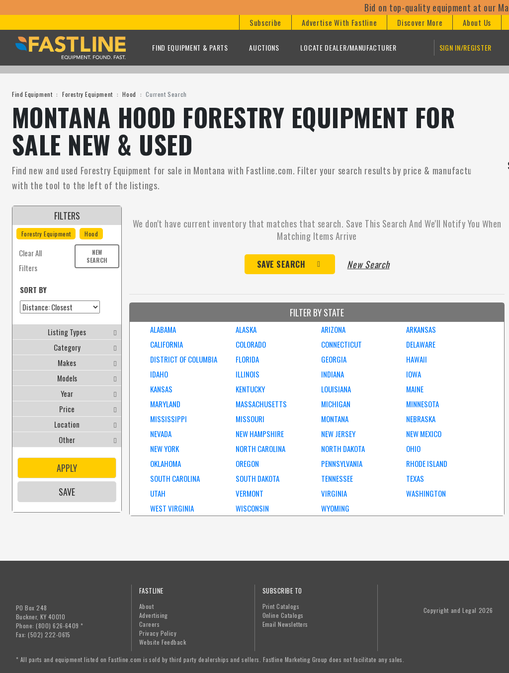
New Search (96, 256)
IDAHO (159, 374)
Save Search (281, 264)
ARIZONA (333, 329)
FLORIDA (247, 359)
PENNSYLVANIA (341, 463)
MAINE (415, 388)
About (146, 606)
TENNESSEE (337, 478)
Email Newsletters (285, 624)
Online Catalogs (283, 615)
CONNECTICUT (341, 344)
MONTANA (334, 418)
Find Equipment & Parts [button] (190, 47)
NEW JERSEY (338, 433)
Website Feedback (162, 642)
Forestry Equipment (87, 94)
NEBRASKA (420, 418)
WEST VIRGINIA (172, 508)
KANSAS (161, 388)
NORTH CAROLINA (260, 448)
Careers (149, 624)
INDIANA (332, 374)
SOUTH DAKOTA (257, 478)
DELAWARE (420, 344)
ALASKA (246, 329)
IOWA (413, 374)
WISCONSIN (252, 508)
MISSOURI (250, 418)
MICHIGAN (335, 403)
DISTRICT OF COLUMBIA (183, 359)
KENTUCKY (250, 388)
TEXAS (415, 478)
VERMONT (249, 493)
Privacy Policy (158, 633)
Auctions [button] (264, 47)
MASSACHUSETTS (261, 403)
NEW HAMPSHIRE (260, 433)
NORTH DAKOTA (343, 448)
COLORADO (251, 344)
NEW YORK (164, 448)
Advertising (153, 615)
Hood (129, 94)
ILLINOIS (247, 374)
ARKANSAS (421, 329)
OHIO (413, 448)
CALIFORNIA (166, 344)
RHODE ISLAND (426, 463)
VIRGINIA (334, 493)
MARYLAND (165, 403)
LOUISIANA (336, 388)
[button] (265, 22)
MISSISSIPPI (168, 418)
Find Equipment (32, 94)
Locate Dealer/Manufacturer (348, 47)
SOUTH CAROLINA (175, 478)
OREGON (247, 463)
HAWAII (416, 359)
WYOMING (335, 508)
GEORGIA (333, 359)
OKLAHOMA (165, 463)
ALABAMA (163, 329)
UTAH (158, 493)
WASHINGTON (426, 493)
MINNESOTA (422, 403)
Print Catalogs (281, 606)
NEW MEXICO (423, 433)
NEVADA (160, 433)
